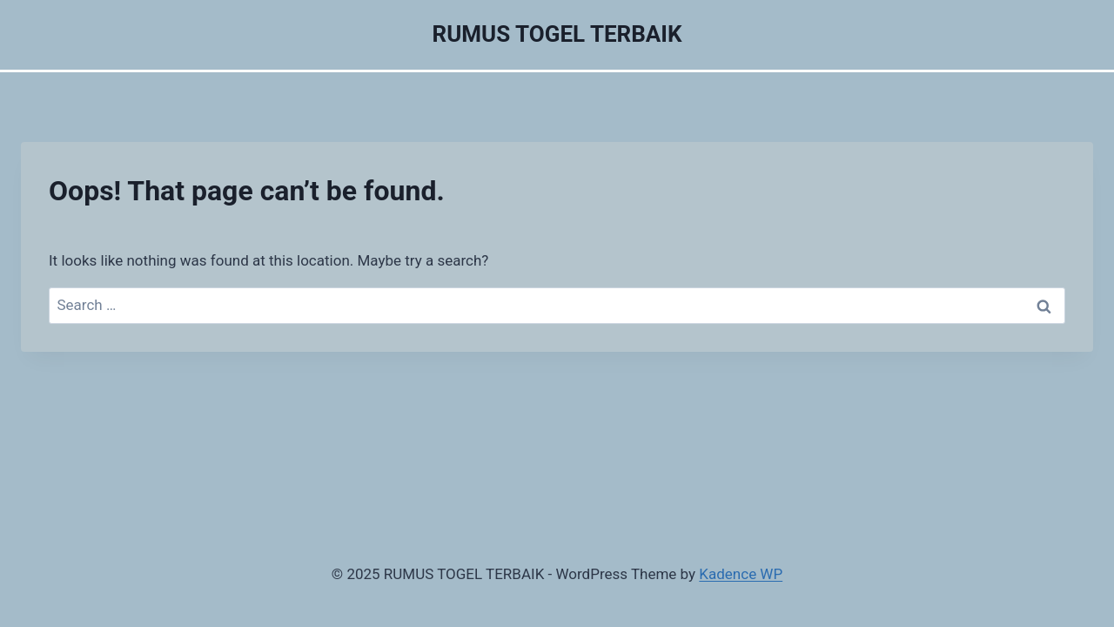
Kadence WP (740, 574)
